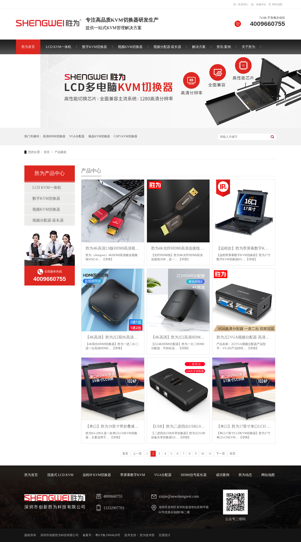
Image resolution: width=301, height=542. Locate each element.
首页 (47, 152)
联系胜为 (28, 61)
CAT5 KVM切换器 (125, 136)
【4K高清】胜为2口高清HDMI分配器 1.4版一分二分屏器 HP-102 (178, 337)
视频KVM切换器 (130, 47)
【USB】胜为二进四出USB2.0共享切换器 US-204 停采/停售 (178, 426)
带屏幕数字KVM (132, 475)
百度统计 (164, 535)
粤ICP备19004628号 (107, 535)
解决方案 (199, 47)
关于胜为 (248, 47)
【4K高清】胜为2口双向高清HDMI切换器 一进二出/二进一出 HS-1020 (113, 337)
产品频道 (60, 152)
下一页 (220, 453)
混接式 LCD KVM (60, 475)
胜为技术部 (147, 535)
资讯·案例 (224, 47)
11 (210, 453)
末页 (232, 453)
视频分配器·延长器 (167, 47)
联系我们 (243, 4)
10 (202, 453)
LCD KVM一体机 (58, 47)
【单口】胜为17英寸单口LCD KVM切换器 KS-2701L (244, 426)
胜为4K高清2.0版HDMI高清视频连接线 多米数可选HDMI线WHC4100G (113, 248)
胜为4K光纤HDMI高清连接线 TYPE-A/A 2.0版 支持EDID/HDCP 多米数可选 (178, 248)
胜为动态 (245, 475)
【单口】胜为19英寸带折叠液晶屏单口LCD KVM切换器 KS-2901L (113, 426)
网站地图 (277, 4)
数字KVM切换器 (94, 47)
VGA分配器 (76, 136)
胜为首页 (28, 47)
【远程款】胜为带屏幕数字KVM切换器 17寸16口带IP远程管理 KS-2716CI (244, 248)
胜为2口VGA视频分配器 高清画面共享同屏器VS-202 (244, 337)
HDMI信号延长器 (194, 475)
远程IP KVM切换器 (97, 475)
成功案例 (222, 475)
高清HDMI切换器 (54, 136)
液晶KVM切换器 (99, 136)
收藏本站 (261, 4)
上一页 (137, 453)
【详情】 (108, 259)
